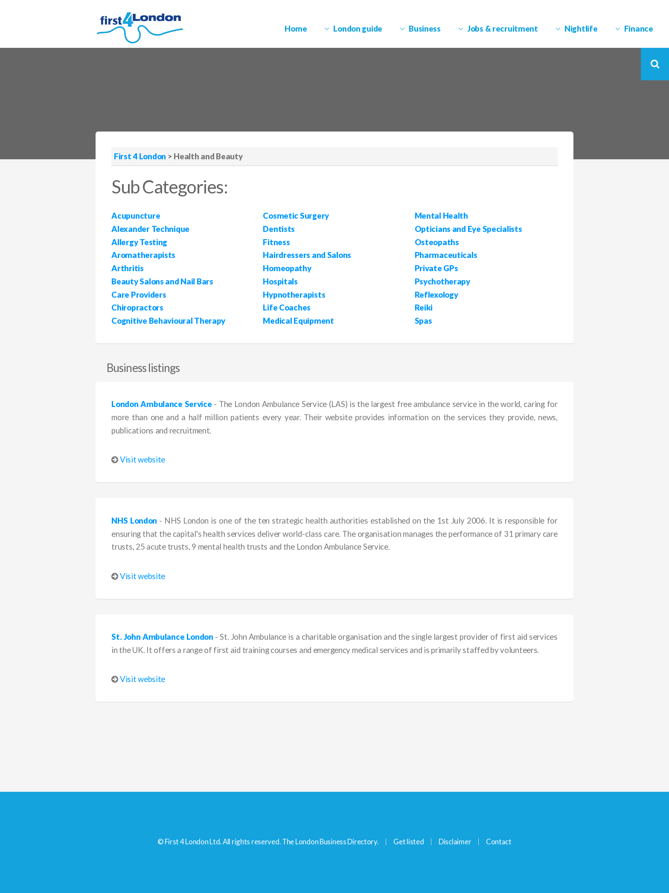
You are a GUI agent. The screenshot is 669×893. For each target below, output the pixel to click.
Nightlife (580, 28)
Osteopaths (437, 242)
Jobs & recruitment (502, 28)
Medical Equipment (298, 320)
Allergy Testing (139, 242)
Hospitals (280, 281)
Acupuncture (135, 215)
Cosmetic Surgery (296, 215)
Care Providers (138, 294)
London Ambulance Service (161, 404)
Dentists (279, 229)
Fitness (276, 242)
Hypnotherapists (294, 294)
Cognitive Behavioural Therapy (168, 320)
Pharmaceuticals (446, 255)
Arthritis (127, 268)
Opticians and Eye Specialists (468, 229)
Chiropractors (137, 307)
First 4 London (140, 156)
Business (425, 28)
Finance (638, 28)
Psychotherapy (442, 281)
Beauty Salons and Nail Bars (162, 281)
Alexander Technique (150, 229)
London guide (357, 28)
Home (296, 28)
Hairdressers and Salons (307, 255)
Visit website (142, 459)
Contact (499, 841)
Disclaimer (455, 841)
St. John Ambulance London (162, 636)
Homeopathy (287, 268)
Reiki (424, 307)
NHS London (134, 520)
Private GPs (436, 268)
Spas (423, 320)
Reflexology (436, 294)
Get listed (408, 841)
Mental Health (441, 215)
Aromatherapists (143, 255)
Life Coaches (287, 307)
